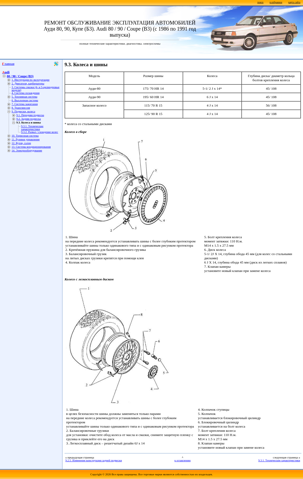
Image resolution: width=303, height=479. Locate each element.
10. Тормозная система (25, 135)
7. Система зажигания (25, 104)
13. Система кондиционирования (31, 146)
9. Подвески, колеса (23, 111)
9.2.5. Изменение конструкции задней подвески (93, 460)
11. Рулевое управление (26, 139)
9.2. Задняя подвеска (28, 118)
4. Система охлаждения (26, 93)
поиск (260, 2)
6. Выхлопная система (25, 100)
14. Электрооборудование (27, 150)
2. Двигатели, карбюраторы (28, 83)
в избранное (276, 2)
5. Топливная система (24, 96)
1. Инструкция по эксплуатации (30, 79)
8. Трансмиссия (21, 107)
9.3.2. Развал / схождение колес (39, 132)
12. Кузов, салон (21, 143)
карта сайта (294, 2)
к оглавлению (182, 460)
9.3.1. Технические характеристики (32, 128)
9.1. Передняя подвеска (30, 115)
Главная (8, 64)
